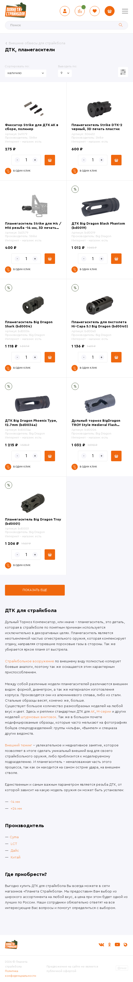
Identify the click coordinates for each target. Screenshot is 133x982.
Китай (15, 857)
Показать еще (35, 590)
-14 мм (15, 802)
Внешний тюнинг (18, 745)
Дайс (15, 850)
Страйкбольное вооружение (29, 661)
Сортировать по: (17, 66)
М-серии (104, 711)
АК (92, 711)
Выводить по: (67, 66)
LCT (14, 844)
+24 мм (16, 808)
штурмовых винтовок (38, 717)
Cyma (14, 837)
